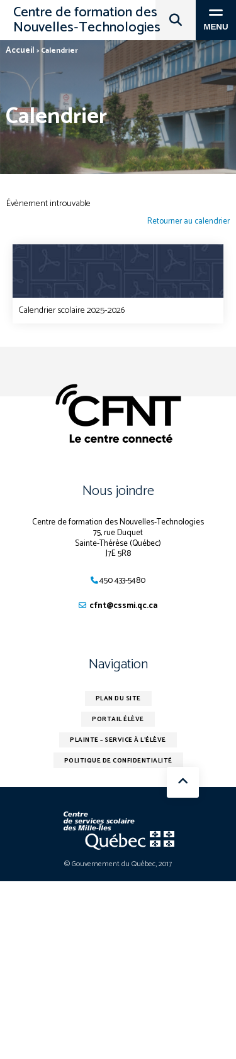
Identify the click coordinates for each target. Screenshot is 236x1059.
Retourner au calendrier (188, 222)
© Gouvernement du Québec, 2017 (118, 864)
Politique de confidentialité (118, 761)
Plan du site (118, 698)
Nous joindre (118, 491)
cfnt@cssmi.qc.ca (123, 605)
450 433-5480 (122, 580)
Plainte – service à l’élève (118, 740)
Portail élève (118, 719)
